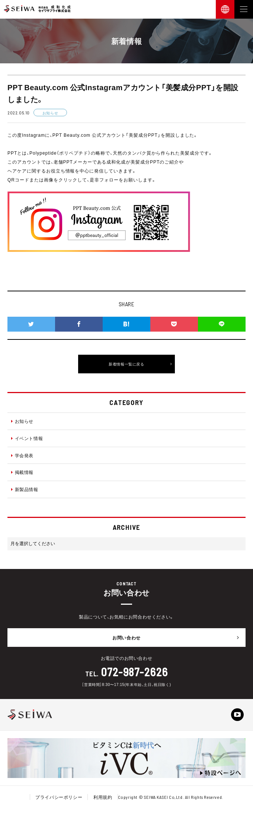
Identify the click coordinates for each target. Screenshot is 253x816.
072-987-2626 (134, 672)
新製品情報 (24, 489)
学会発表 (22, 455)
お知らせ (22, 421)
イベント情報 (27, 438)
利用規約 (102, 797)
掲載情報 (22, 472)
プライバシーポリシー (58, 797)
